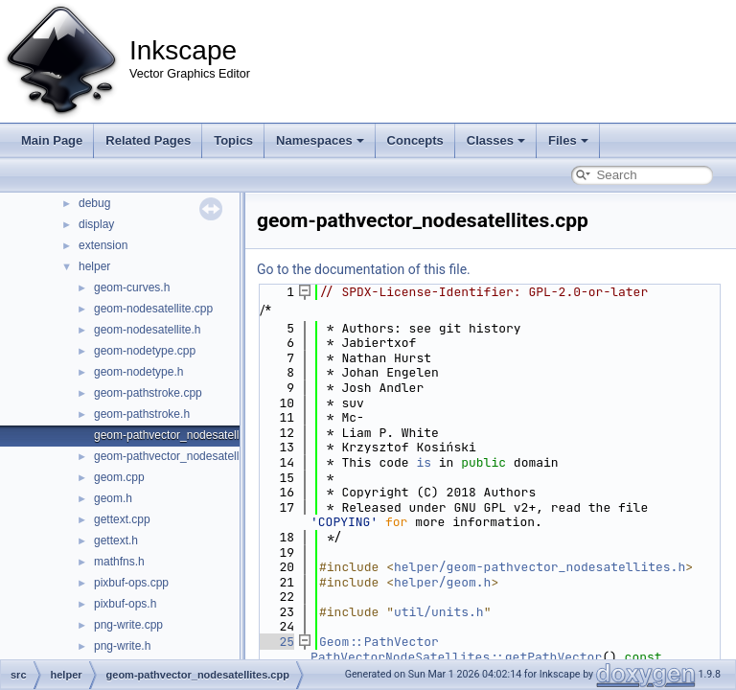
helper (94, 266)
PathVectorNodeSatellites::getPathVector (456, 657)
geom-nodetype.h (138, 372)
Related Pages (148, 140)
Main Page (51, 140)
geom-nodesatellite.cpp (153, 308)
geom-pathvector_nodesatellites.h (180, 456)
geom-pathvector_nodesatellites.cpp (186, 435)
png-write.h (122, 646)
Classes (496, 140)
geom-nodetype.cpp (145, 350)
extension (103, 245)
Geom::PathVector (379, 641)
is (423, 462)
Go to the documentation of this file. (364, 269)
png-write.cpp (128, 625)
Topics (233, 140)
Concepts (415, 140)
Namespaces (320, 140)
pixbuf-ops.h (125, 603)
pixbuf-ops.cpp (131, 582)
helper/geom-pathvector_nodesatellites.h (539, 567)
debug (94, 203)
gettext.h (116, 540)
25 (275, 641)
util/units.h (439, 612)
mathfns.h (119, 561)
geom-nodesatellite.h (147, 329)
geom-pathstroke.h (142, 414)
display (96, 224)
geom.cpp (119, 477)
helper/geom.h (442, 582)
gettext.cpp (122, 519)
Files (568, 140)
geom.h (113, 498)
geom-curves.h (132, 287)
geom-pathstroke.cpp (148, 393)
